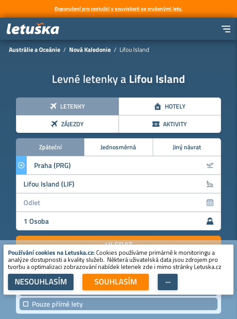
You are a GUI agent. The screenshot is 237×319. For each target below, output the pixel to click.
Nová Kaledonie (90, 49)
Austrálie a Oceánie (34, 49)
